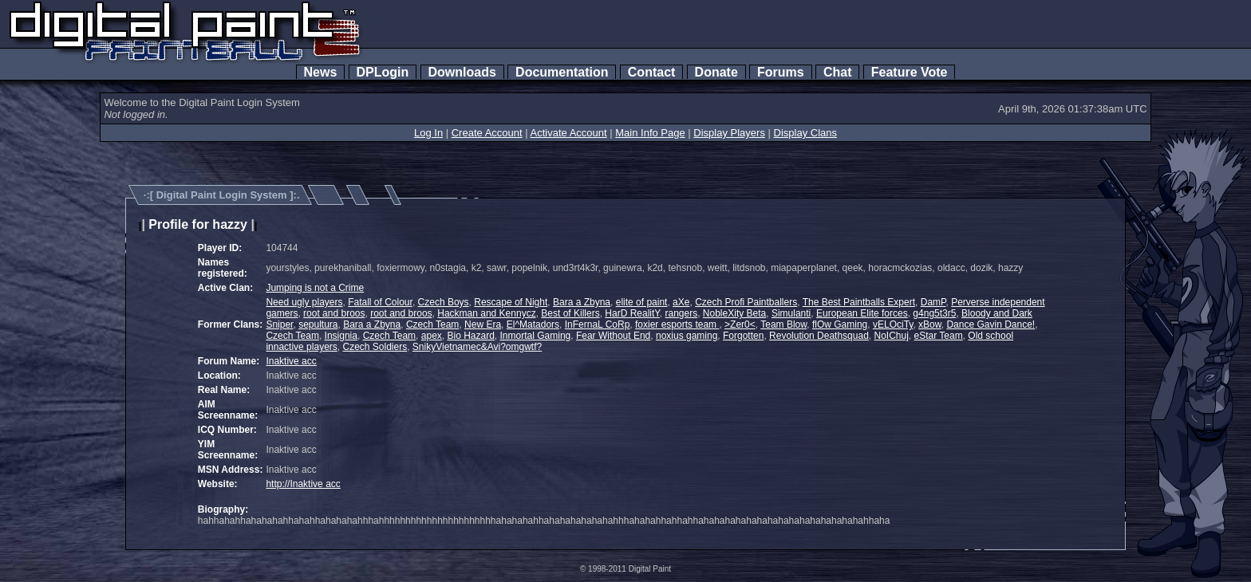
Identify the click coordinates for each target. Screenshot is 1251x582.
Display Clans (805, 133)
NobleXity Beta (734, 313)
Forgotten (743, 335)
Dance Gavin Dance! (990, 324)
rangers (681, 313)
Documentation (561, 72)
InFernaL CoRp (597, 324)
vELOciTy (893, 324)
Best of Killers (570, 313)
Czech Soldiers (374, 346)
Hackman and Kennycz (486, 313)
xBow (929, 324)
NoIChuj (891, 335)
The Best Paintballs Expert (859, 302)
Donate (716, 72)
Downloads (462, 72)
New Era (482, 324)
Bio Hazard (470, 335)
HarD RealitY (632, 313)
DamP (933, 302)
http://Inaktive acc (303, 484)
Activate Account (569, 133)
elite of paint (642, 302)
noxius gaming (686, 335)
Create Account (487, 133)
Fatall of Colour (380, 302)
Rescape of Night (510, 302)
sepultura (317, 324)
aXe (681, 302)
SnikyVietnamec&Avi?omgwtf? (477, 346)
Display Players (729, 133)
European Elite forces (862, 313)
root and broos (334, 313)
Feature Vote (909, 72)
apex (431, 335)
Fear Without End (613, 335)
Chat (837, 72)
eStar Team (938, 335)
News (321, 72)
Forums (780, 72)
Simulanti (791, 313)
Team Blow (783, 324)
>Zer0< (740, 324)
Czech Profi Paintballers (746, 302)
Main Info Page (650, 133)
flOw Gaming (839, 324)
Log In (428, 133)
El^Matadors (533, 324)
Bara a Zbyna (581, 302)
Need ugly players (304, 302)
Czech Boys (443, 302)
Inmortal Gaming (535, 335)
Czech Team (432, 324)
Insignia (341, 335)
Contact (651, 72)
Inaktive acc (291, 361)
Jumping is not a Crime (315, 287)
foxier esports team (677, 324)
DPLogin (382, 72)
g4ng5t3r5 (934, 313)
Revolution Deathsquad (819, 335)
